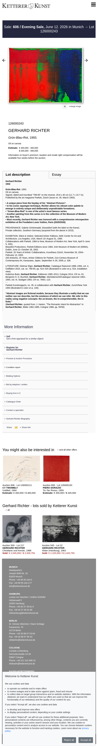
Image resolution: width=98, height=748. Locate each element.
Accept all (85, 740)
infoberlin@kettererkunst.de (22, 640)
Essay (56, 174)
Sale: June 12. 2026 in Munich (44, 27)
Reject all (69, 740)
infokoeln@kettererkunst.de (22, 663)
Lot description (18, 174)
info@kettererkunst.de (19, 586)
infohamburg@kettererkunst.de (23, 613)
